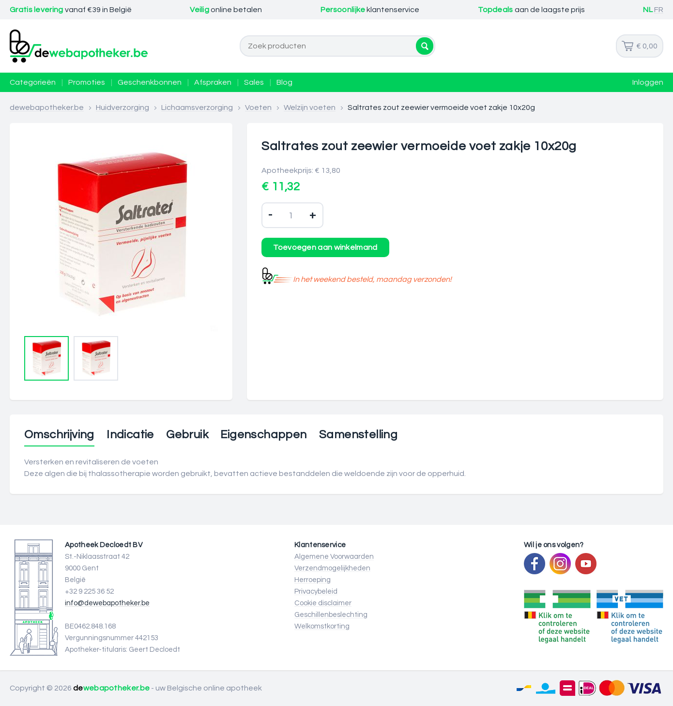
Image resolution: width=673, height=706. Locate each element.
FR (658, 10)
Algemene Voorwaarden (334, 556)
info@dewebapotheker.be (107, 603)
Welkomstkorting (322, 626)
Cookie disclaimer (323, 603)
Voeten (258, 107)
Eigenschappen (263, 435)
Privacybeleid (315, 591)
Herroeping (312, 579)
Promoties (86, 82)
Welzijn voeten (310, 107)
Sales (254, 82)
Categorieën (33, 82)
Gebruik (187, 435)
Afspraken (212, 82)
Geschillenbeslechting (330, 614)
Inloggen (647, 82)
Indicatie (130, 435)
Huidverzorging (122, 107)
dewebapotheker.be (47, 107)
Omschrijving (59, 435)
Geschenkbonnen (150, 82)
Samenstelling (358, 435)
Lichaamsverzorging (197, 107)
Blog (284, 82)
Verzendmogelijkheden (332, 568)
